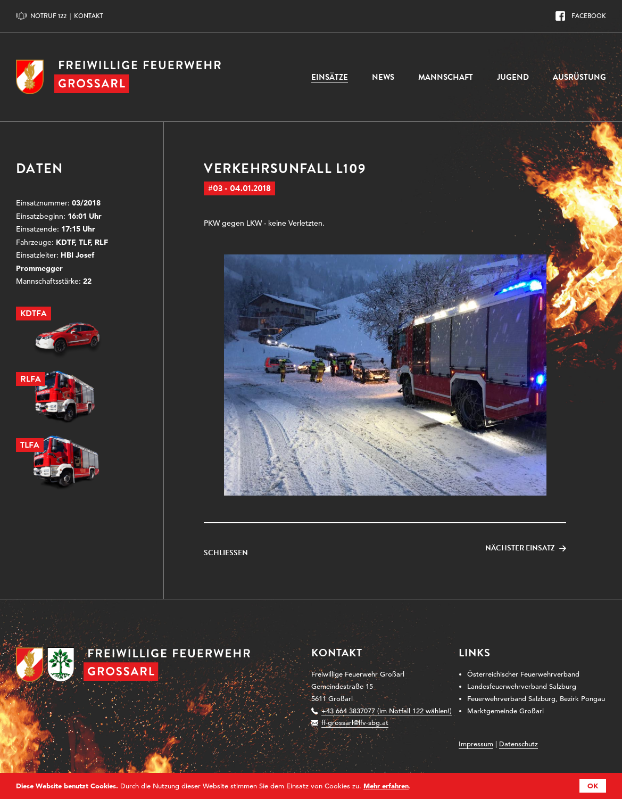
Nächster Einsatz (520, 548)
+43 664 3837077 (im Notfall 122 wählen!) (386, 710)
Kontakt (88, 16)
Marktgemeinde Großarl (505, 710)
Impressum (476, 743)
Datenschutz (518, 743)
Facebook (588, 16)
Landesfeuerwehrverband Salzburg (521, 686)
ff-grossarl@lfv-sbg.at (354, 722)
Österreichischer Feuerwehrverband (523, 674)
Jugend (513, 77)
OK (592, 785)
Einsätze (329, 77)
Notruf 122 (48, 16)
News (383, 77)
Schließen (226, 553)
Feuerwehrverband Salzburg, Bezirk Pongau (536, 698)
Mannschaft (445, 77)
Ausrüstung (579, 77)
